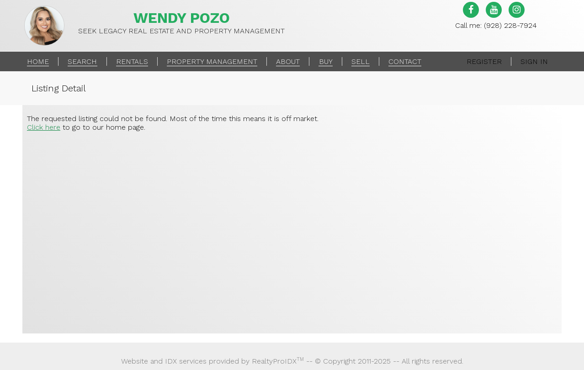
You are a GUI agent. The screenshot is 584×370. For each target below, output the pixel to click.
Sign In (534, 61)
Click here (43, 127)
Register (484, 61)
